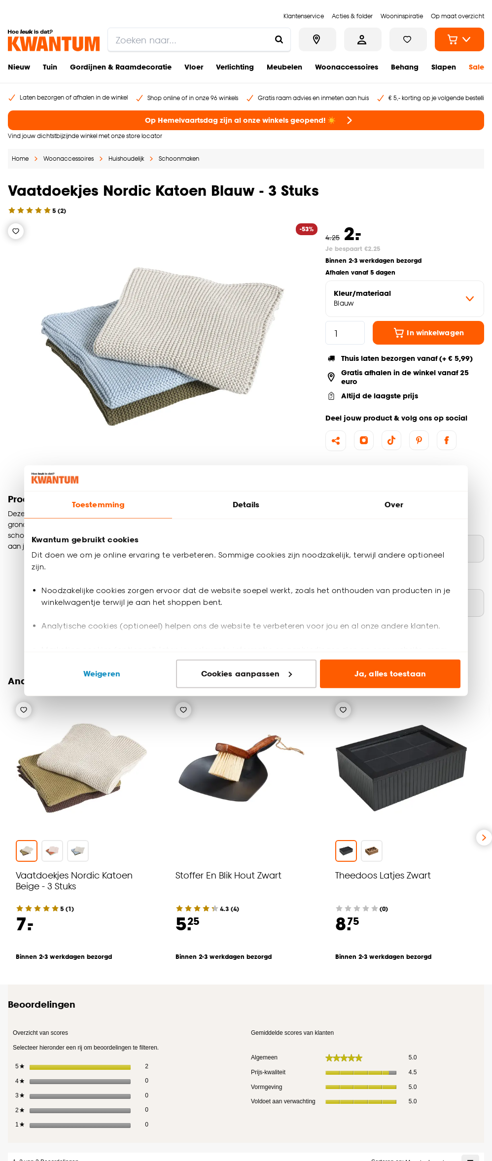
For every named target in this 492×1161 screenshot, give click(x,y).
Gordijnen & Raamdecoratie (121, 67)
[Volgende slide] (484, 837)
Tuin (50, 67)
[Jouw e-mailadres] (350, 1028)
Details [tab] (246, 504)
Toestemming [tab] (98, 504)
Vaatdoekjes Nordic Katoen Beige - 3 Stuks (74, 880)
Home (20, 158)
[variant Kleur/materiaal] (404, 299)
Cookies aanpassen (246, 673)
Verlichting (235, 67)
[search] (199, 39)
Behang (405, 67)
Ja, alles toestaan (390, 673)
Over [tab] (394, 504)
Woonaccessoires (346, 67)
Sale (476, 67)
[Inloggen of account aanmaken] (363, 39)
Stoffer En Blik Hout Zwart (228, 874)
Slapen (443, 67)
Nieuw (19, 67)
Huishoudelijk (126, 158)
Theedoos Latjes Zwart (383, 874)
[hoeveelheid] (345, 333)
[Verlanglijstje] (16, 231)
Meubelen (284, 67)
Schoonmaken (179, 158)
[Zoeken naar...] (279, 39)
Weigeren (101, 673)
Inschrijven (447, 1028)
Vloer (193, 67)
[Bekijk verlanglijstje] (408, 39)
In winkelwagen (428, 333)
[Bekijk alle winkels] (317, 39)
